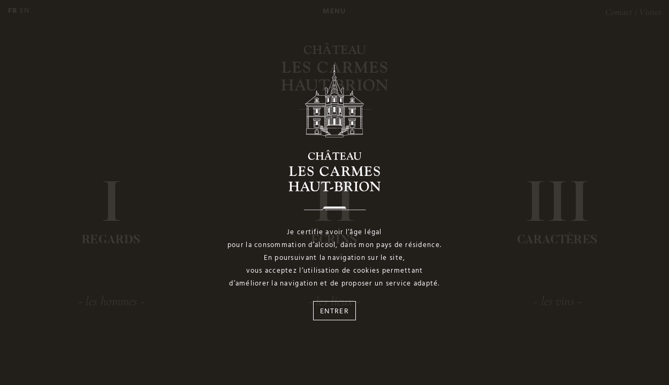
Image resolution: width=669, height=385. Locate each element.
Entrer (334, 311)
